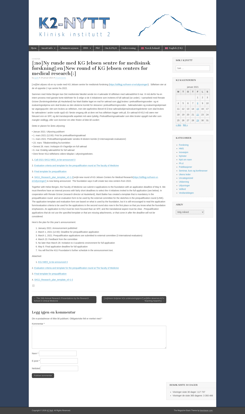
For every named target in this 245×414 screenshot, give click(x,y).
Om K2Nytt (111, 48)
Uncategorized (186, 178)
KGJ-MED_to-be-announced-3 (53, 262)
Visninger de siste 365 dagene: (188, 395)
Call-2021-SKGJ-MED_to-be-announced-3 (54, 160)
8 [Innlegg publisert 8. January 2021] (197, 103)
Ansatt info (47, 48)
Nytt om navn (185, 159)
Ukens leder (185, 174)
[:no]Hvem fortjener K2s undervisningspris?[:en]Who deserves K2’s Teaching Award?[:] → (134, 299)
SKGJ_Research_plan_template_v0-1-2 (53, 177)
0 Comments (60, 78)
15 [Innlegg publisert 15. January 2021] (197, 109)
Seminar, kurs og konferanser (193, 170)
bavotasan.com (206, 410)
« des (178, 125)
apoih (36, 78)
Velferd (182, 189)
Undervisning (129, 48)
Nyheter (36, 59)
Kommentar (38, 323)
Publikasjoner (185, 167)
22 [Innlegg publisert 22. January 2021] (197, 114)
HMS (85, 48)
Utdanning (184, 182)
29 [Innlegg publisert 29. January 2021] (197, 120)
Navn (35, 353)
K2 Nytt (50, 410)
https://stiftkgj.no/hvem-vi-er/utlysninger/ (128, 84)
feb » (185, 125)
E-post (36, 361)
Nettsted (36, 368)
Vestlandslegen (186, 193)
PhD (98, 48)
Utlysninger (184, 185)
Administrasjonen (69, 48)
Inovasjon (183, 152)
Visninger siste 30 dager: (185, 392)
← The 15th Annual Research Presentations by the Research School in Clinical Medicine (61, 299)
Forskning (183, 145)
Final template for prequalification (50, 171)
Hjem (33, 48)
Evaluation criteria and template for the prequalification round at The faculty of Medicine (76, 165)
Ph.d (181, 163)
